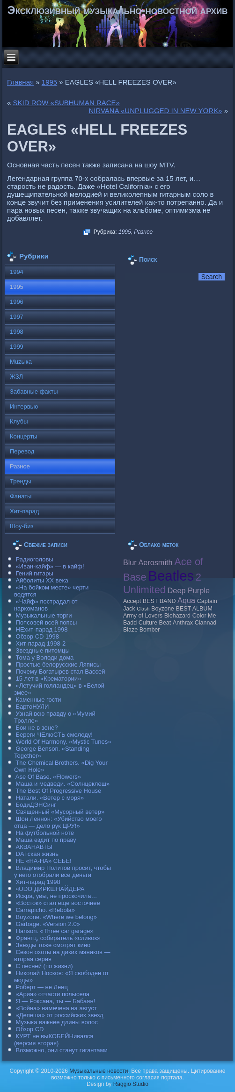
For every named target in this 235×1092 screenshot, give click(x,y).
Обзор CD (30, 1029)
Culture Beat (155, 622)
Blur (130, 562)
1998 (16, 331)
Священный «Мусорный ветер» (60, 811)
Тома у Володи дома (45, 657)
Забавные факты (34, 391)
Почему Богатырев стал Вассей (60, 671)
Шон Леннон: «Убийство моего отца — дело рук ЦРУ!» (58, 822)
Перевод (22, 451)
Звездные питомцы (43, 650)
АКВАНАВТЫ (34, 846)
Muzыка (21, 361)
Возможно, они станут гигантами (62, 1050)
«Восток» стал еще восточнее (58, 902)
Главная (20, 82)
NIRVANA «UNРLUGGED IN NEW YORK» (155, 111)
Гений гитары (34, 573)
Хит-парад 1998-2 (41, 643)
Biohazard (177, 615)
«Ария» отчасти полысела (53, 994)
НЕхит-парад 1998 (42, 629)
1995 (49, 82)
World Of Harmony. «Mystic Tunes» (63, 741)
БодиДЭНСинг (36, 804)
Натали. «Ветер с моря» (50, 797)
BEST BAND (159, 601)
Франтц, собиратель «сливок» (58, 937)
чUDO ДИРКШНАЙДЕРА (50, 888)
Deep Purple (189, 590)
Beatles (171, 575)
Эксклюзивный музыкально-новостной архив (117, 10)
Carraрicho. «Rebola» (45, 909)
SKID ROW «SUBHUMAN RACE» (66, 103)
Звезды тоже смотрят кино (53, 944)
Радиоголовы (34, 559)
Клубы (19, 421)
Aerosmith (155, 562)
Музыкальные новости (98, 1071)
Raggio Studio (130, 1084)
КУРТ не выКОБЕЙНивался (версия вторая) (53, 1040)
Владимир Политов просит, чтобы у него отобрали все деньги (62, 871)
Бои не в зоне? (37, 727)
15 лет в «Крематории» (48, 678)
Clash (143, 608)
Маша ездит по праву (46, 839)
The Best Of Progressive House (58, 790)
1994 (16, 271)
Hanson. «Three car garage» (55, 930)
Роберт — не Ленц (42, 987)
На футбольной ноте (45, 832)
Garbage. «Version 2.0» (48, 923)
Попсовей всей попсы (46, 622)
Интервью (24, 406)
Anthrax (183, 622)
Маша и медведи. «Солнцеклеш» (63, 783)
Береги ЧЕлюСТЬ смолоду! (54, 734)
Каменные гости (38, 699)
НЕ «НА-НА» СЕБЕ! (44, 860)
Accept (132, 601)
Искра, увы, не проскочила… (56, 895)
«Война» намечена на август (56, 1008)
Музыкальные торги (44, 615)
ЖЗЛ (16, 376)
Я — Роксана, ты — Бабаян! (55, 1001)
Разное (143, 232)
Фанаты (21, 496)
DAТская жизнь (37, 853)
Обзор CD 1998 (37, 636)
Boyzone (162, 608)
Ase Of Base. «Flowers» (48, 776)
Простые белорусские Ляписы (58, 664)
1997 (16, 316)
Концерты (23, 436)
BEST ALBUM (194, 608)
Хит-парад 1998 (38, 881)
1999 (16, 346)
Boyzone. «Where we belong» (56, 916)
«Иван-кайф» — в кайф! (50, 566)
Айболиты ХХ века (42, 580)
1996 (16, 301)
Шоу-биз (22, 526)
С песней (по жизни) (44, 966)
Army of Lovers (142, 615)
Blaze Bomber (141, 629)
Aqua (186, 600)
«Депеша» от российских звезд (59, 1015)
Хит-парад (24, 511)
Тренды (20, 481)
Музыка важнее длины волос (57, 1022)
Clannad (206, 622)
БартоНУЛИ (32, 706)
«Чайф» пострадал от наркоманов (46, 605)
